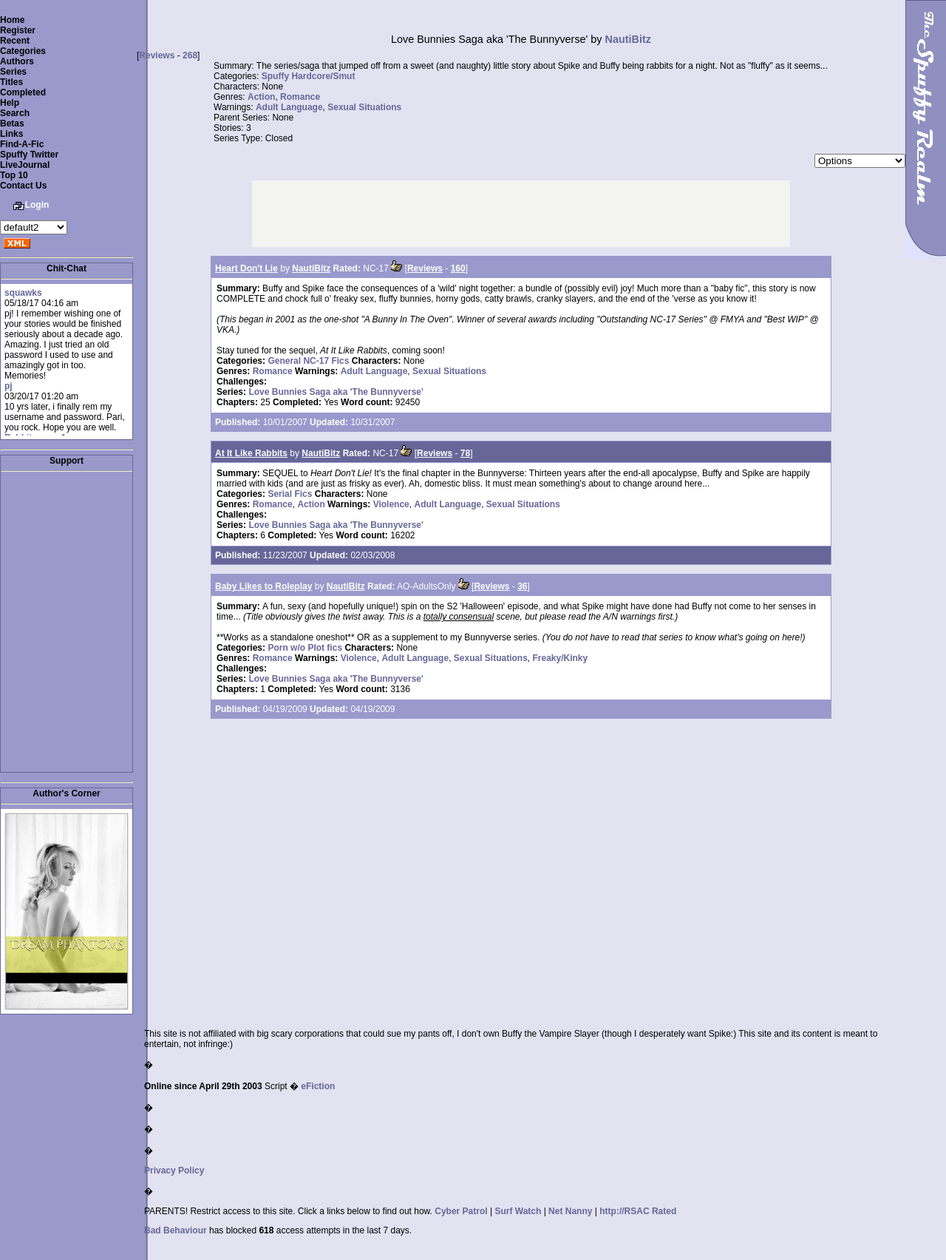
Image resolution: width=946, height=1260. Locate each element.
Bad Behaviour (175, 1230)
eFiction (318, 1086)
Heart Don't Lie (246, 268)
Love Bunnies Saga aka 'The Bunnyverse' (335, 392)
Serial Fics (290, 494)
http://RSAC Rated (637, 1211)
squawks (23, 293)
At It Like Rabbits (251, 453)
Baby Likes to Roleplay (263, 586)
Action (261, 97)
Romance (300, 97)
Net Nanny (570, 1211)
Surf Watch (517, 1211)
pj (8, 386)
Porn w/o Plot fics (305, 648)
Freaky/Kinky (560, 658)
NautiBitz (628, 39)
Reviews (156, 55)
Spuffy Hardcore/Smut (308, 76)
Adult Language (289, 107)
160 (458, 268)
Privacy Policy (174, 1170)
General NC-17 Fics (308, 361)
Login (37, 205)
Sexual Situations (364, 107)
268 (190, 55)
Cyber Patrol (461, 1211)
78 (465, 453)
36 (522, 586)
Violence (391, 504)
